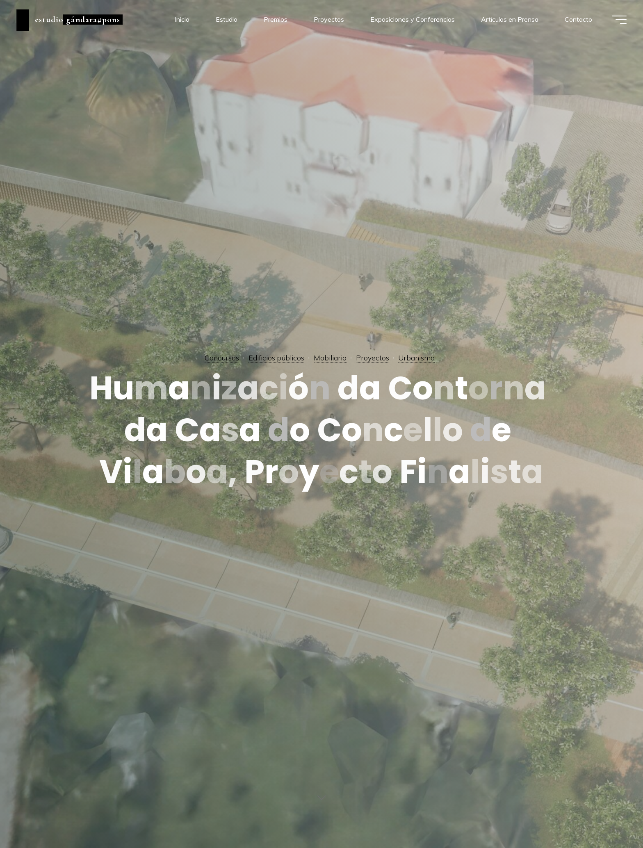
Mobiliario (330, 357)
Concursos (222, 357)
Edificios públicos (276, 357)
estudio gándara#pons (77, 19)
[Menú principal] (619, 20)
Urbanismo (416, 357)
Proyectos (372, 357)
